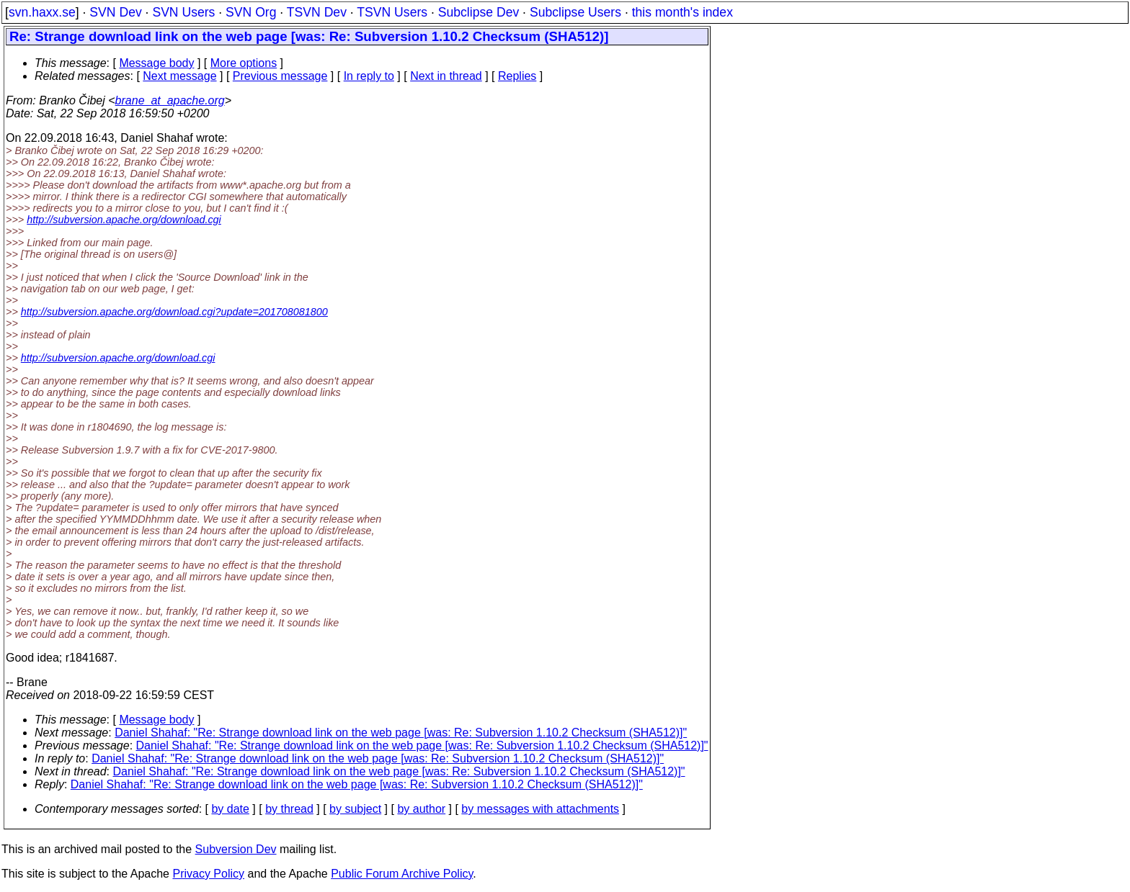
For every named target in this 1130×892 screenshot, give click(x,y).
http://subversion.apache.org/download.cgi (124, 219)
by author (421, 809)
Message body (156, 63)
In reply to (369, 76)
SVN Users (183, 12)
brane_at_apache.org (170, 100)
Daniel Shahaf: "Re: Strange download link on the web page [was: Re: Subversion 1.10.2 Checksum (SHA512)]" (401, 732)
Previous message (280, 76)
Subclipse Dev (478, 12)
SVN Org (251, 12)
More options (243, 63)
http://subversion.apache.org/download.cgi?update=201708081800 (174, 311)
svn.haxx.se (42, 12)
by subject (355, 809)
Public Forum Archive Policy (402, 874)
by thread (289, 809)
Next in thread (446, 76)
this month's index (682, 12)
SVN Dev (115, 12)
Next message (179, 76)
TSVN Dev (317, 12)
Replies (517, 76)
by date (230, 809)
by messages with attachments (540, 809)
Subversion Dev (236, 849)
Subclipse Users (575, 12)
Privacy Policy (208, 874)
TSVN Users (392, 12)
